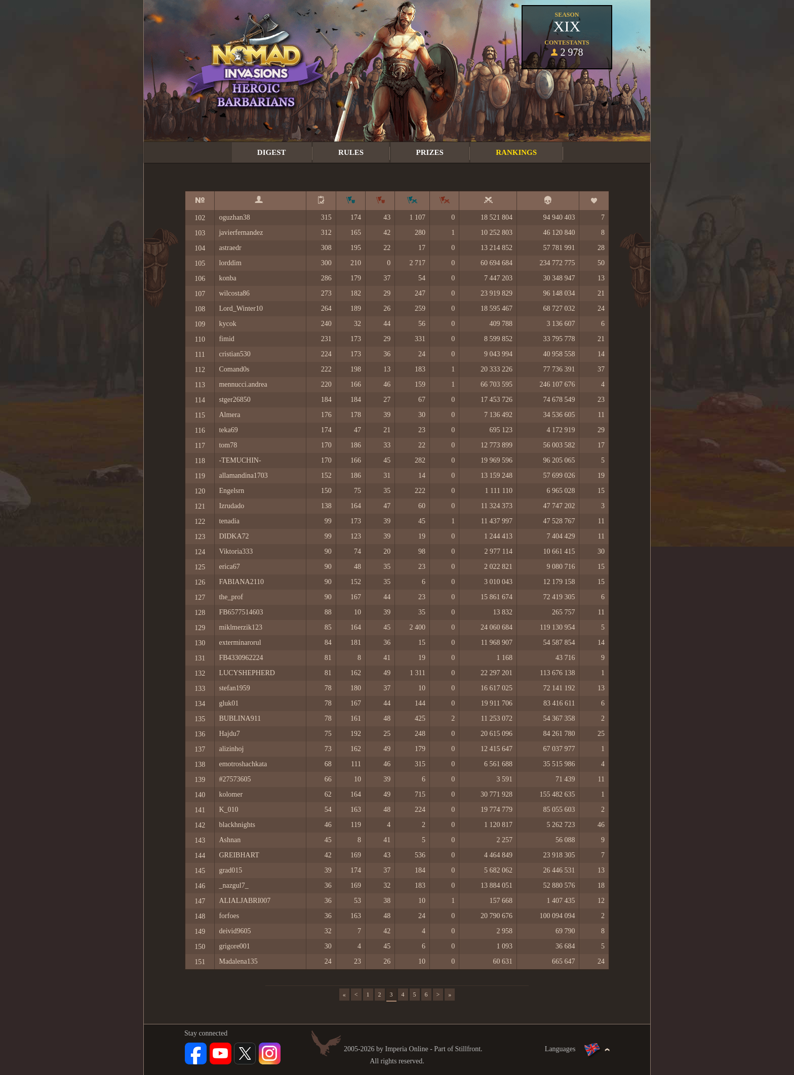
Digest (271, 152)
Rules (351, 152)
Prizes (430, 152)
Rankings (516, 152)
